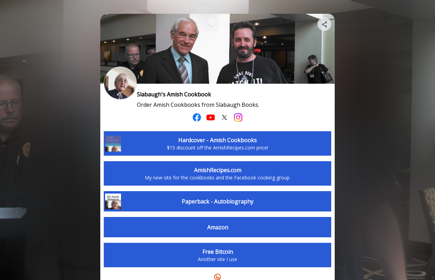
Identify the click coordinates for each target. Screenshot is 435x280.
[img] (324, 26)
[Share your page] (324, 24)
